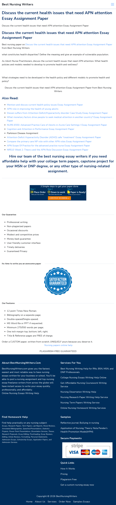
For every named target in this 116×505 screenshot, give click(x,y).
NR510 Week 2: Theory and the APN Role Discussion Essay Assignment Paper (47, 149)
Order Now (65, 501)
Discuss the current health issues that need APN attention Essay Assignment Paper (68, 44)
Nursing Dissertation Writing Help (78, 391)
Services (52, 501)
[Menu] (112, 4)
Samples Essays (81, 501)
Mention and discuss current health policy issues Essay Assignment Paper (45, 104)
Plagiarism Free (69, 479)
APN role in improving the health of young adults (32, 108)
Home (29, 501)
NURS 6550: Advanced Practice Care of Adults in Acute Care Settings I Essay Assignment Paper (57, 124)
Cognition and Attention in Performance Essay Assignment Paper (40, 129)
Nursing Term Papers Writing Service (80, 402)
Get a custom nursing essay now (77, 484)
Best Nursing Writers (17, 4)
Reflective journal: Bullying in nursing (80, 422)
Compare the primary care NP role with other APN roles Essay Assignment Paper (49, 141)
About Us (40, 501)
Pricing (64, 474)
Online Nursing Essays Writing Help (20, 393)
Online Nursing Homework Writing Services (83, 408)
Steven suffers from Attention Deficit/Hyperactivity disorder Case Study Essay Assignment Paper (57, 113)
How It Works (68, 468)
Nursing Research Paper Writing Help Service (84, 397)
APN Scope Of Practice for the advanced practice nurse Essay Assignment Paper (48, 145)
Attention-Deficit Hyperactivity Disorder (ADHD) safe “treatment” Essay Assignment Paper (54, 137)
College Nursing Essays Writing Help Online (83, 377)
